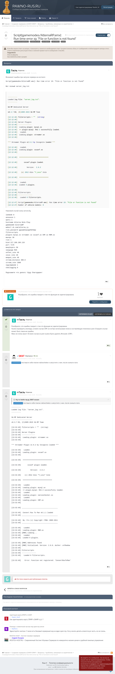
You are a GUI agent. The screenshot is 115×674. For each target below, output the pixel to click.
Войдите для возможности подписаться (81, 35)
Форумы (6, 18)
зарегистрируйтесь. (106, 664)
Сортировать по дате (85, 314)
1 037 (36, 356)
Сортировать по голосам (103, 314)
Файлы (43, 18)
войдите (93, 664)
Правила (18, 18)
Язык (44, 663)
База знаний (31, 18)
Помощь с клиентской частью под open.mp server (27, 626)
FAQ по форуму (12, 55)
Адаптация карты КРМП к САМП (21, 615)
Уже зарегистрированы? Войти (87, 7)
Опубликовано (26, 322)
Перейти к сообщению (100, 302)
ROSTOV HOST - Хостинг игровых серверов (25, 636)
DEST (32, 400)
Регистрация (107, 7)
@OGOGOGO (16, 363)
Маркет (54, 18)
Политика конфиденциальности (61, 663)
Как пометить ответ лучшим (17, 57)
